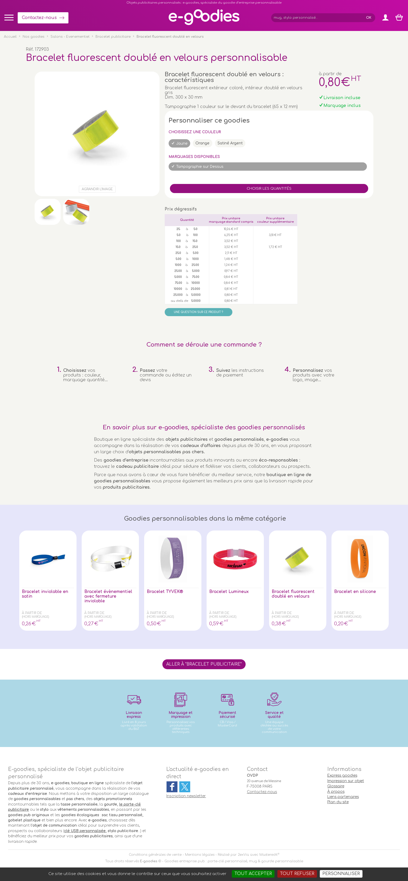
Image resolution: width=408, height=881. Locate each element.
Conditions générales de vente (155, 855)
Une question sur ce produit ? (198, 312)
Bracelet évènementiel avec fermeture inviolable (108, 596)
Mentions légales (199, 855)
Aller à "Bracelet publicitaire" (204, 664)
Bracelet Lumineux (229, 591)
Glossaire (335, 786)
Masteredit (268, 855)
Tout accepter (253, 873)
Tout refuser (297, 873)
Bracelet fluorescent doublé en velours (294, 594)
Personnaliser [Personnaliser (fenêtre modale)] (341, 873)
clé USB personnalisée (85, 831)
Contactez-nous (39, 17)
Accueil (10, 37)
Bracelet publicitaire (113, 37)
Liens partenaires (343, 797)
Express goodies (342, 775)
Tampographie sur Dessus (200, 167)
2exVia (243, 855)
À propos (336, 792)
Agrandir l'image (97, 189)
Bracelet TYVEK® (165, 591)
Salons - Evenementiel (70, 37)
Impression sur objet (345, 781)
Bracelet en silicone (355, 591)
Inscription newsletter (186, 796)
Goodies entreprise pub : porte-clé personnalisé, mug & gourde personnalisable (233, 861)
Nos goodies (33, 37)
